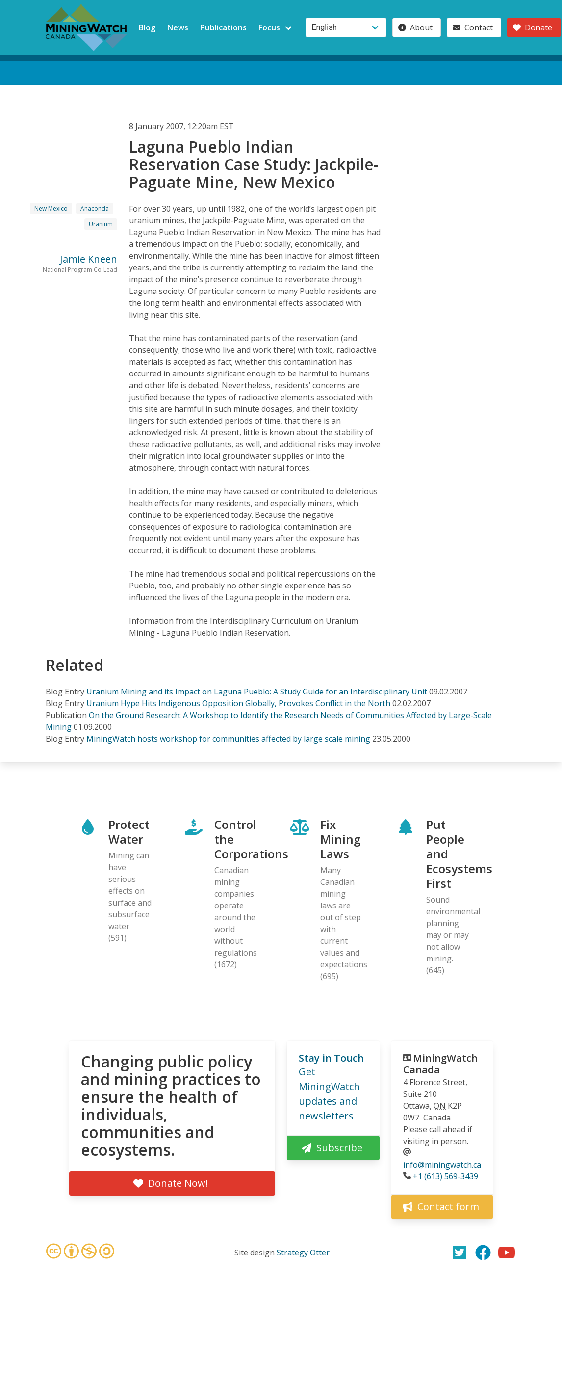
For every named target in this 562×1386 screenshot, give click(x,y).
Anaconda (94, 208)
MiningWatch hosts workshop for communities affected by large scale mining (228, 738)
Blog (147, 27)
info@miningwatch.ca (442, 1164)
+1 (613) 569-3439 (445, 1176)
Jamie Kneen (88, 259)
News (177, 27)
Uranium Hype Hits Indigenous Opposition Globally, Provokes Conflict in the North (238, 703)
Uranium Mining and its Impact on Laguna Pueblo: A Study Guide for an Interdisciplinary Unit (256, 691)
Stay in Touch (331, 1058)
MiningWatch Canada (440, 1063)
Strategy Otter (303, 1252)
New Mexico (51, 208)
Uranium (101, 224)
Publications (223, 27)
